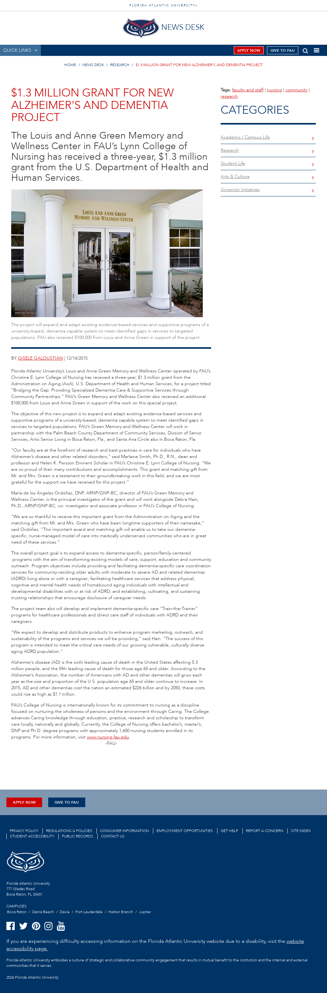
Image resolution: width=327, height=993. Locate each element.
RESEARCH (119, 64)
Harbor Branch (120, 911)
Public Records (77, 836)
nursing (274, 90)
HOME (70, 64)
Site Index (301, 830)
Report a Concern (264, 830)
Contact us (113, 836)
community (296, 90)
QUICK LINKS (17, 50)
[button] (305, 50)
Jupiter (145, 911)
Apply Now (248, 50)
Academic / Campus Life (245, 137)
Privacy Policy (24, 830)
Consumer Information (124, 830)
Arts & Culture (235, 176)
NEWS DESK (93, 64)
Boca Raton (17, 911)
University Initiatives (240, 190)
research (229, 96)
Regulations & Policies (69, 830)
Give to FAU (282, 50)
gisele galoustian (40, 358)
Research (230, 150)
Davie (65, 911)
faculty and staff (247, 90)
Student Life (233, 163)
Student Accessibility (32, 836)
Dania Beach (43, 911)
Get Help (229, 830)
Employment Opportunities (184, 830)
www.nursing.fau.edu (108, 737)
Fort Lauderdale (89, 911)
